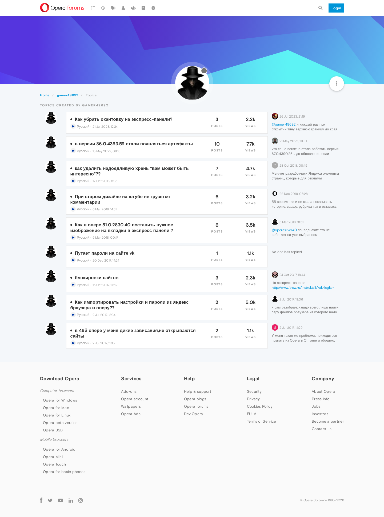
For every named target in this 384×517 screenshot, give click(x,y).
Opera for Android (59, 449)
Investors (320, 414)
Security (254, 391)
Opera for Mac (56, 408)
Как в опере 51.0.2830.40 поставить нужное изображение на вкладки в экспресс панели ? (121, 227)
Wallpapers (131, 406)
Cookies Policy (260, 406)
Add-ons (129, 391)
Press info (320, 399)
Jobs (316, 406)
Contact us (321, 429)
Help (189, 378)
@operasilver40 (284, 230)
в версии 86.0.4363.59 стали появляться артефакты (134, 143)
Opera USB (53, 430)
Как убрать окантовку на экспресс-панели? (124, 119)
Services (131, 378)
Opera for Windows (60, 400)
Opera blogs (195, 399)
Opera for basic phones (64, 472)
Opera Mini (53, 457)
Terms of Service (261, 421)
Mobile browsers (54, 439)
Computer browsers (57, 390)
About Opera (323, 391)
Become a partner (328, 421)
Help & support (197, 391)
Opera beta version (60, 422)
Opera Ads (131, 414)
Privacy (253, 399)
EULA (251, 414)
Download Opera (59, 378)
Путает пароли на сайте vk (105, 253)
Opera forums (196, 406)
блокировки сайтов (97, 277)
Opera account (134, 399)
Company (323, 378)
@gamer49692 (284, 124)
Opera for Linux (57, 415)
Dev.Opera (193, 414)
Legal (253, 378)
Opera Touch (54, 464)
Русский (80, 127)
